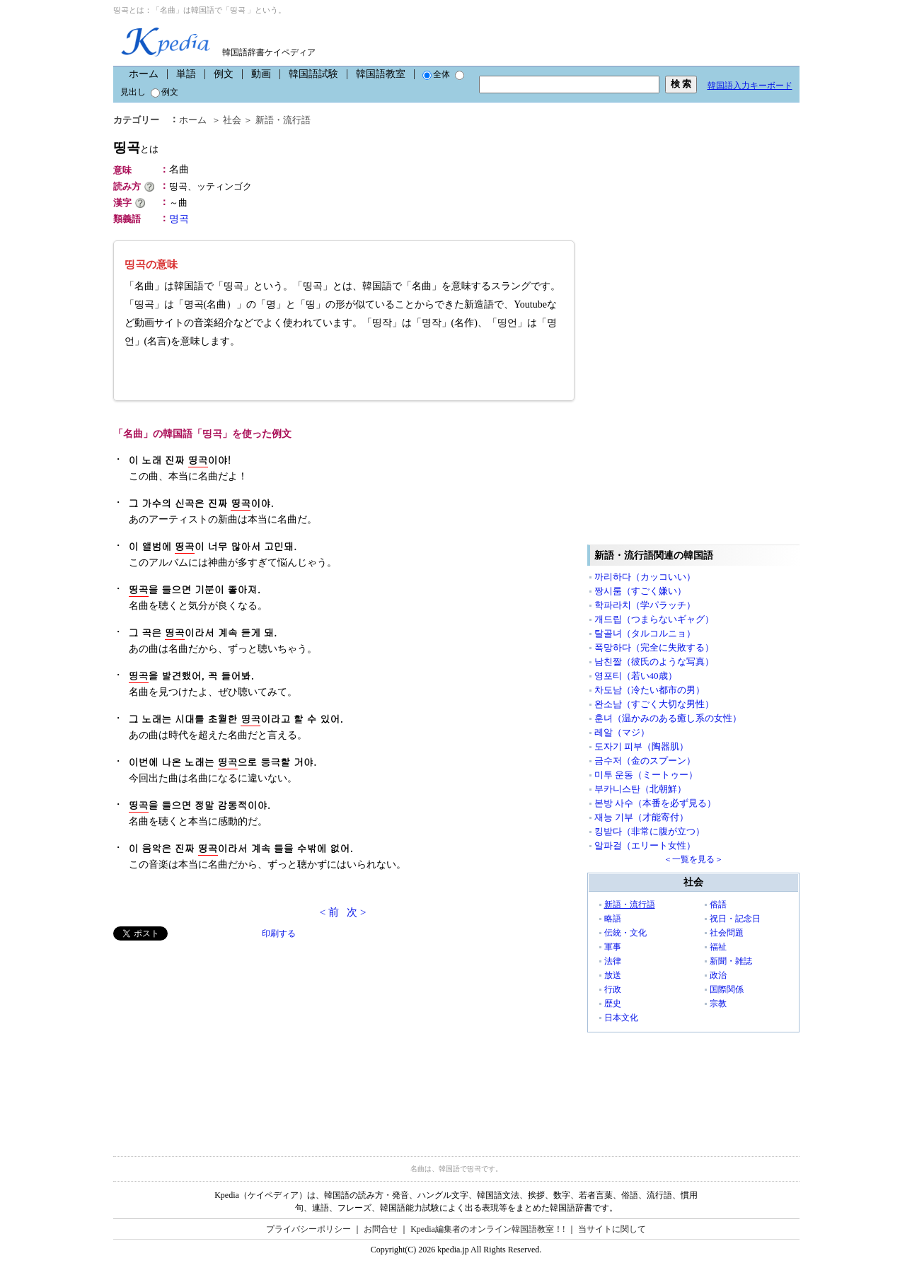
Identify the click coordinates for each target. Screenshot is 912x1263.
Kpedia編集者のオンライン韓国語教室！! (487, 1229)
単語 (186, 74)
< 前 (329, 912)
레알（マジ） (622, 732)
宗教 (718, 1003)
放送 (612, 975)
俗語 (718, 904)
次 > (356, 912)
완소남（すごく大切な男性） (654, 704)
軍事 (612, 947)
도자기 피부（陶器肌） (641, 746)
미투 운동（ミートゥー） (646, 774)
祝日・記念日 (735, 919)
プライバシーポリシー (308, 1229)
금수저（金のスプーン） (644, 760)
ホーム (143, 74)
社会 (232, 120)
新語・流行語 (283, 120)
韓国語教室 (380, 74)
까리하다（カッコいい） (644, 576)
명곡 (179, 219)
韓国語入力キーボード (750, 86)
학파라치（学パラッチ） (644, 605)
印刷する (279, 933)
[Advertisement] (219, 1039)
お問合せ (381, 1229)
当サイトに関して (612, 1229)
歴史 (612, 1003)
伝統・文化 (625, 933)
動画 (261, 74)
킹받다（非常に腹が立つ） (649, 831)
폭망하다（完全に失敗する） (654, 647)
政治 (718, 975)
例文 (223, 74)
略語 (612, 919)
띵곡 (135, 147)
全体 (436, 74)
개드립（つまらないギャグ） (654, 619)
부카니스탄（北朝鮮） (640, 789)
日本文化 (621, 1018)
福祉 (718, 947)
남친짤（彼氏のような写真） (654, 661)
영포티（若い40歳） (635, 675)
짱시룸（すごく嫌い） (640, 591)
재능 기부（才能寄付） (641, 817)
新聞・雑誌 (731, 961)
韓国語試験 (313, 74)
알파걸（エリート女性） (644, 845)
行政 (612, 989)
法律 (612, 961)
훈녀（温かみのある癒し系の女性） (667, 718)
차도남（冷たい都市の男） (649, 690)
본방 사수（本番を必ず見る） (655, 803)
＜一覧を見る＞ (693, 859)
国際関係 (727, 989)
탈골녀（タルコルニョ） (644, 633)
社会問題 (727, 933)
